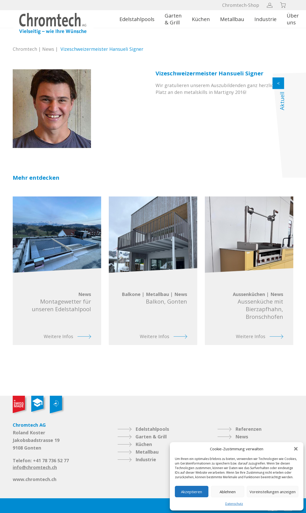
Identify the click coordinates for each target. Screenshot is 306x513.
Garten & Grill (173, 19)
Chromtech (25, 49)
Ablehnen (228, 491)
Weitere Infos (58, 336)
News (48, 49)
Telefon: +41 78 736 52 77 (41, 460)
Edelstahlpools (137, 19)
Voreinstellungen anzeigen (273, 491)
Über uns (293, 19)
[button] (295, 448)
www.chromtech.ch (34, 479)
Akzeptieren (191, 491)
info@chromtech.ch (35, 467)
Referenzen (248, 429)
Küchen (201, 19)
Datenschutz (234, 504)
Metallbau (232, 19)
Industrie (265, 19)
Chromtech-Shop (240, 5)
